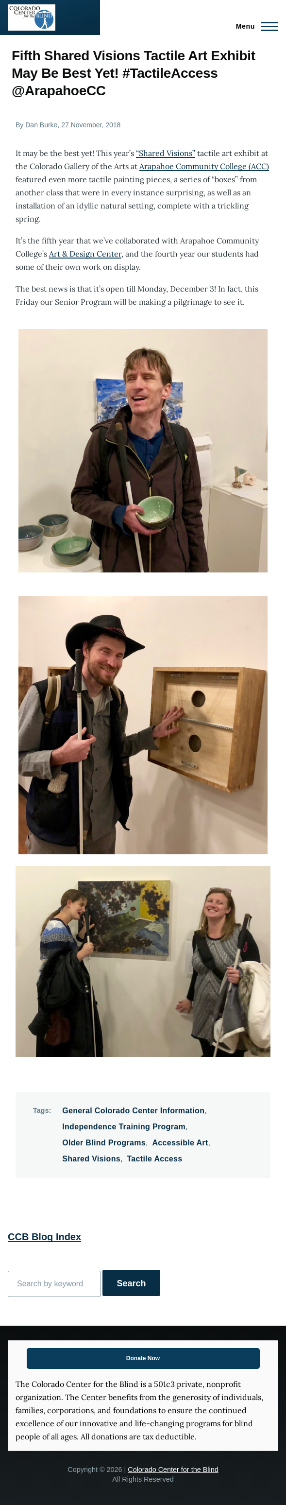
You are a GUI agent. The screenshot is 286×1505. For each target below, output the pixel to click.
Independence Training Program (123, 1127)
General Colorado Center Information (133, 1111)
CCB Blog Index (44, 1236)
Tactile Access (154, 1159)
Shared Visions (91, 1159)
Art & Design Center (85, 254)
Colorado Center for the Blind (173, 1469)
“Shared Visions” (165, 153)
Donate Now (143, 1358)
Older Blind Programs (104, 1143)
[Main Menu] (254, 26)
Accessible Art (180, 1143)
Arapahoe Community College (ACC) (204, 166)
